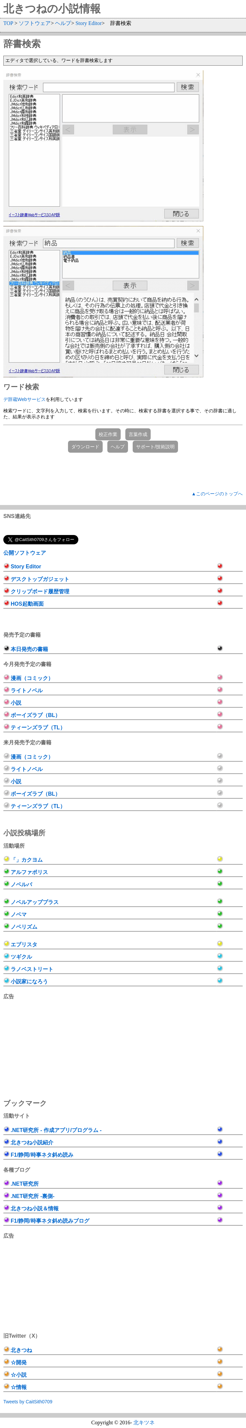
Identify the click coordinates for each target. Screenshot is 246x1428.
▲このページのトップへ (217, 493)
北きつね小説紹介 (32, 1142)
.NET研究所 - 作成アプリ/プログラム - (56, 1130)
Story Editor (88, 23)
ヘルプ (63, 23)
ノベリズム (24, 927)
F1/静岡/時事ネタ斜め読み (42, 1155)
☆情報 (19, 1387)
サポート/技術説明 (155, 446)
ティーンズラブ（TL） (38, 727)
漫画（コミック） (32, 678)
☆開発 (19, 1362)
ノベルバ (21, 884)
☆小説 (19, 1375)
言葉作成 (138, 434)
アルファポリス (29, 872)
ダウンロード (85, 446)
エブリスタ (24, 944)
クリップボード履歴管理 (40, 591)
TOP (8, 23)
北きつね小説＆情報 (35, 1208)
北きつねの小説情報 (52, 9)
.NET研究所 (25, 1184)
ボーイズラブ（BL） (35, 715)
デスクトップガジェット (40, 579)
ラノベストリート (32, 969)
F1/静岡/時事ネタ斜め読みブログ (50, 1221)
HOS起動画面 (27, 604)
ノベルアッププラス (35, 902)
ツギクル (21, 957)
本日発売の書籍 (29, 649)
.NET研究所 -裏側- (33, 1196)
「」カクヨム (27, 860)
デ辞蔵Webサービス (24, 399)
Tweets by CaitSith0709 (27, 1401)
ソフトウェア (35, 23)
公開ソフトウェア (24, 553)
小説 (16, 703)
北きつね (21, 1350)
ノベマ (19, 914)
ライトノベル (27, 690)
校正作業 (108, 434)
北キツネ (144, 1422)
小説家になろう (29, 981)
